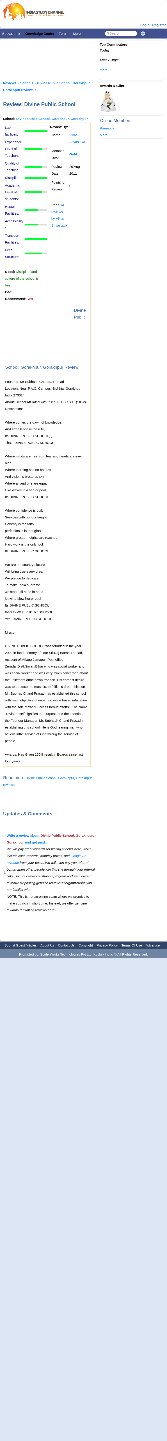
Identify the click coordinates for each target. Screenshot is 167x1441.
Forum (64, 33)
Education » (11, 33)
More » (78, 33)
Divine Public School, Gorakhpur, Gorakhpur (52, 119)
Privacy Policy (107, 945)
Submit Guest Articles (21, 945)
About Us (47, 945)
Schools (26, 83)
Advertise (153, 945)
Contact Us (66, 945)
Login (145, 25)
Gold (73, 154)
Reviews (9, 83)
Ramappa (107, 128)
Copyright (85, 945)
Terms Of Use (131, 945)
